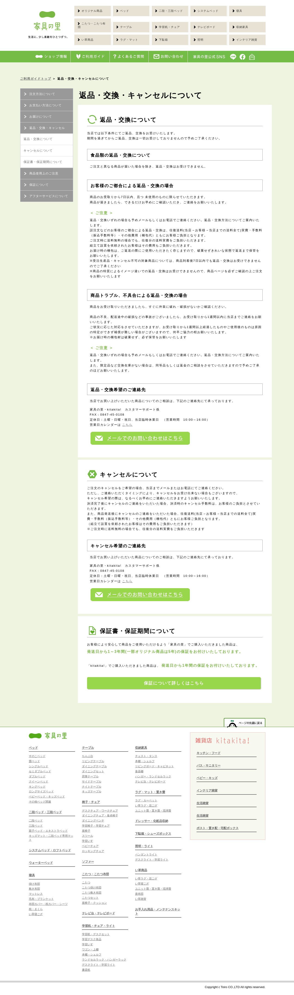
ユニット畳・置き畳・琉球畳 (153, 810)
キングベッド (37, 786)
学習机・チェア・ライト (98, 926)
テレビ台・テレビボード (98, 913)
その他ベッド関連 (40, 801)
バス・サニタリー (209, 765)
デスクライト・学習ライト (98, 964)
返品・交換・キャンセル (44, 128)
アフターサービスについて (45, 196)
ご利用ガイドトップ (35, 78)
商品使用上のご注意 (40, 173)
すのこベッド (37, 756)
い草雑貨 (140, 899)
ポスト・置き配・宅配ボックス (218, 828)
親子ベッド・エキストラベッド (48, 830)
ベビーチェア (90, 846)
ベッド (33, 747)
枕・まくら (36, 909)
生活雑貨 (203, 803)
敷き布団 (34, 888)
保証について (36, 184)
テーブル (88, 747)
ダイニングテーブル (94, 766)
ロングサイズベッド (41, 791)
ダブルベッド (37, 776)
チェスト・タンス (146, 756)
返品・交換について (38, 139)
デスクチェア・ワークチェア (100, 810)
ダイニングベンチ (93, 820)
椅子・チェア (91, 802)
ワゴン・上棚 (90, 949)
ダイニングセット (93, 771)
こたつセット (90, 897)
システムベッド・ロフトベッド (50, 850)
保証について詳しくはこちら (174, 683)
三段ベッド (36, 825)
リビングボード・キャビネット (154, 766)
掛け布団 (34, 883)
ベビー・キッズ (207, 778)
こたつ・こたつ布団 (95, 874)
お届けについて (37, 116)
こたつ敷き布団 (91, 892)
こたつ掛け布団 (91, 887)
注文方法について (39, 94)
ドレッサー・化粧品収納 (151, 821)
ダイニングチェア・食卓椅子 (100, 815)
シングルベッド (38, 766)
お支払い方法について (42, 105)
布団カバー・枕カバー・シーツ (48, 904)
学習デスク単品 (91, 939)
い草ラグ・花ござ (146, 805)
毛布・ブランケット (41, 899)
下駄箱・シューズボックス (153, 833)
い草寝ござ (36, 914)
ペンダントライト (146, 854)
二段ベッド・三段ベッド (45, 812)
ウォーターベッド (41, 862)
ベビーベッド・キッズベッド (47, 796)
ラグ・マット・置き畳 (150, 792)
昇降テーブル (90, 776)
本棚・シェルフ (91, 954)
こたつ (86, 882)
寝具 (32, 875)
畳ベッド (34, 761)
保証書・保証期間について (43, 162)
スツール (87, 835)
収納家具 (141, 747)
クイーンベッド (38, 781)
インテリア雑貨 (207, 790)
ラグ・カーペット (146, 800)
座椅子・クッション (94, 902)
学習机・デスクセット (96, 934)
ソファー (88, 861)
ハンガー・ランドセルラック (153, 776)
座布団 (139, 893)
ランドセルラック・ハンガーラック (104, 959)
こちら (127, 424)
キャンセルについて (38, 150)
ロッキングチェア (93, 851)
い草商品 (141, 870)
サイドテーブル (91, 781)
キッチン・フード (209, 753)
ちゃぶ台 (87, 756)
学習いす (87, 841)
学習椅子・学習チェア (96, 825)
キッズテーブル (91, 791)
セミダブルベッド (40, 771)
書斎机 (86, 969)
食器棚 (139, 771)
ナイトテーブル (91, 786)
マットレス (36, 893)
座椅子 (86, 830)
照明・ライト (144, 846)
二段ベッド (36, 820)
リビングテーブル (93, 761)
